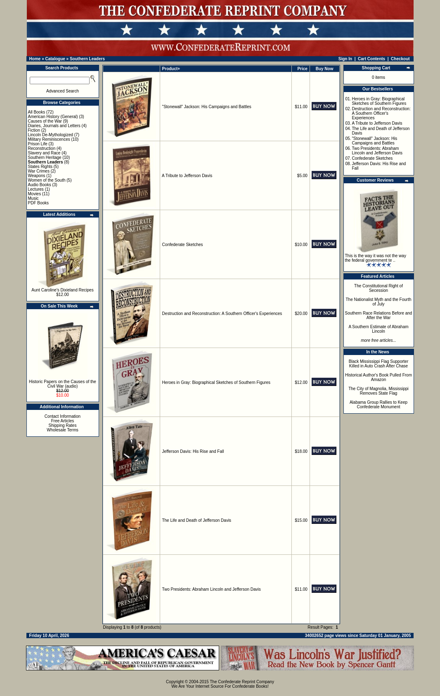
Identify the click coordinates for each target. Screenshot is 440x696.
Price (302, 68)
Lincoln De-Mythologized (50, 135)
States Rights (40, 166)
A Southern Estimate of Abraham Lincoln (378, 329)
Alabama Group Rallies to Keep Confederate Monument (378, 404)
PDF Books (38, 203)
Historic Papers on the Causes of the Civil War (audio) (62, 383)
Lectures (36, 189)
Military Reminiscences (49, 139)
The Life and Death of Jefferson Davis (196, 520)
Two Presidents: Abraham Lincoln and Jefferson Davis (211, 589)
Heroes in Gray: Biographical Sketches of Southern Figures (216, 382)
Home (35, 59)
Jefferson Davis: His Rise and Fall (193, 451)
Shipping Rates (63, 425)
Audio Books (39, 184)
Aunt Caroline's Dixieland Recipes (62, 290)
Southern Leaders (87, 59)
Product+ (171, 68)
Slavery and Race (44, 153)
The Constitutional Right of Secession (378, 288)
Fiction (34, 130)
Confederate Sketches (182, 244)
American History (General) (53, 116)
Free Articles (62, 421)
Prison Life (37, 144)
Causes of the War (45, 121)
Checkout (400, 59)
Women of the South (47, 180)
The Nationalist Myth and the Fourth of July (379, 301)
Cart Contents (371, 59)
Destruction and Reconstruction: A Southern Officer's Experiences (222, 313)
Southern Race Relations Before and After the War (378, 315)
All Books (36, 112)
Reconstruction (42, 148)
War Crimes (39, 171)
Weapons (36, 175)
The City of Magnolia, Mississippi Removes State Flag (378, 390)
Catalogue (55, 59)
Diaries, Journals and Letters (54, 125)
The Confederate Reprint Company (242, 681)
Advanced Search (62, 91)
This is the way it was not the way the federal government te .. (375, 258)
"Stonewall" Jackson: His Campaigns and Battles (206, 106)
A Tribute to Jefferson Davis (187, 175)
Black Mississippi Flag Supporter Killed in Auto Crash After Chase (379, 363)
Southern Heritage (45, 157)
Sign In (345, 59)
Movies (34, 194)
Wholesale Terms (62, 430)
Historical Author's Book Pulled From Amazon (378, 377)
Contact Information (62, 416)
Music (33, 198)
